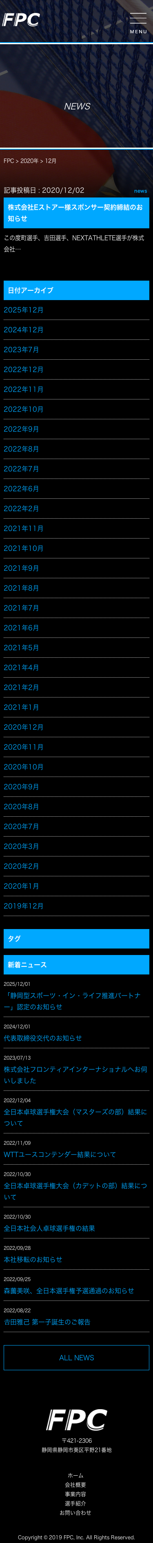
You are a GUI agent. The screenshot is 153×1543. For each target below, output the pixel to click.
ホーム (76, 1475)
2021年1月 (21, 707)
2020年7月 (21, 826)
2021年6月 (21, 627)
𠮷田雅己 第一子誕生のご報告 (47, 1322)
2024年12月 (24, 329)
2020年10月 (24, 767)
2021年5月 (21, 647)
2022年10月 (24, 409)
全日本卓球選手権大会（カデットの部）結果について (75, 1191)
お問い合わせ (75, 1512)
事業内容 (75, 1494)
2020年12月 (24, 727)
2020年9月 (21, 786)
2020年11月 (24, 747)
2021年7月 (21, 608)
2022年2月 (21, 508)
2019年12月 (24, 906)
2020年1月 (21, 886)
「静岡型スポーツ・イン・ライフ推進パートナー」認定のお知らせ (72, 1001)
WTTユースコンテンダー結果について (60, 1154)
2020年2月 (21, 866)
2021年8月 (21, 588)
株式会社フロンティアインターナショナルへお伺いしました (75, 1075)
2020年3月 (21, 846)
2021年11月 (24, 528)
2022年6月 (21, 488)
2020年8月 (21, 806)
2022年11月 (24, 389)
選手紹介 (75, 1503)
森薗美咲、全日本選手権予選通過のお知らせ (69, 1291)
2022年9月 (21, 429)
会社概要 (75, 1484)
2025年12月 (24, 310)
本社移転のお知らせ (33, 1259)
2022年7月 (21, 469)
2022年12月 (24, 369)
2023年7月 (21, 349)
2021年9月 (21, 568)
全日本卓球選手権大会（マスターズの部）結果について (75, 1118)
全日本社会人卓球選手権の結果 (49, 1228)
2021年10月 (24, 548)
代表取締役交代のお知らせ (43, 1038)
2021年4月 (21, 667)
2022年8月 (21, 449)
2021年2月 (21, 687)
